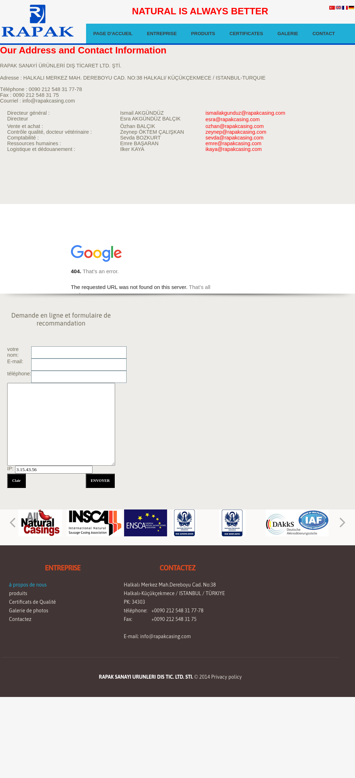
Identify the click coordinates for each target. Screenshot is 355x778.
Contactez (20, 635)
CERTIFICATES (246, 33)
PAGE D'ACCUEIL (113, 33)
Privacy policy (226, 693)
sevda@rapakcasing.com (234, 138)
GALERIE (288, 33)
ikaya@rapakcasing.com (233, 149)
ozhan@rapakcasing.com (234, 126)
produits (18, 609)
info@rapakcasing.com (165, 652)
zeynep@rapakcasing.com (235, 132)
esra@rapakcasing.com (232, 119)
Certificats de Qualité (32, 618)
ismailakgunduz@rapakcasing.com (245, 113)
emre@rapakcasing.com (233, 143)
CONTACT (323, 33)
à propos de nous (28, 601)
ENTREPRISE (162, 33)
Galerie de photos (28, 627)
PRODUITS (203, 33)
